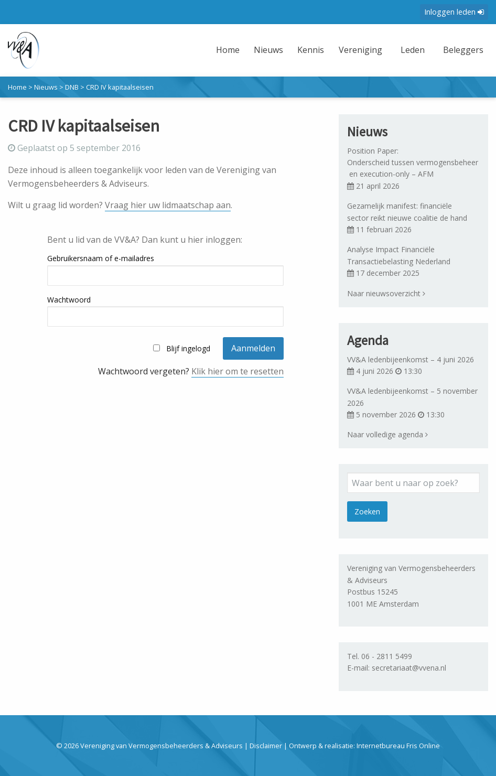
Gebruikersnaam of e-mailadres (100, 258)
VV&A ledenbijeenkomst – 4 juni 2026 (410, 359)
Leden (413, 50)
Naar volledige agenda (387, 434)
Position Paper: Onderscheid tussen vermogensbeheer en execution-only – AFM (412, 162)
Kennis (310, 50)
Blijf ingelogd (188, 348)
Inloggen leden (454, 12)
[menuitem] (229, 56)
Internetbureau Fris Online (398, 745)
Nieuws (268, 50)
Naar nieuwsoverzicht (386, 293)
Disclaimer (266, 745)
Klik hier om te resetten (237, 371)
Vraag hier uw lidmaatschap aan (168, 205)
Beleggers (463, 50)
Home (228, 50)
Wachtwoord (69, 300)
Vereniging (360, 50)
